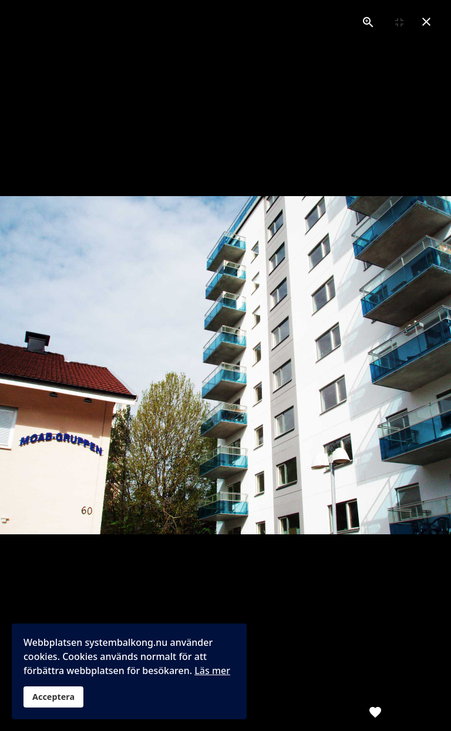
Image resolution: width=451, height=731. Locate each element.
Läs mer (212, 670)
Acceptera (53, 696)
